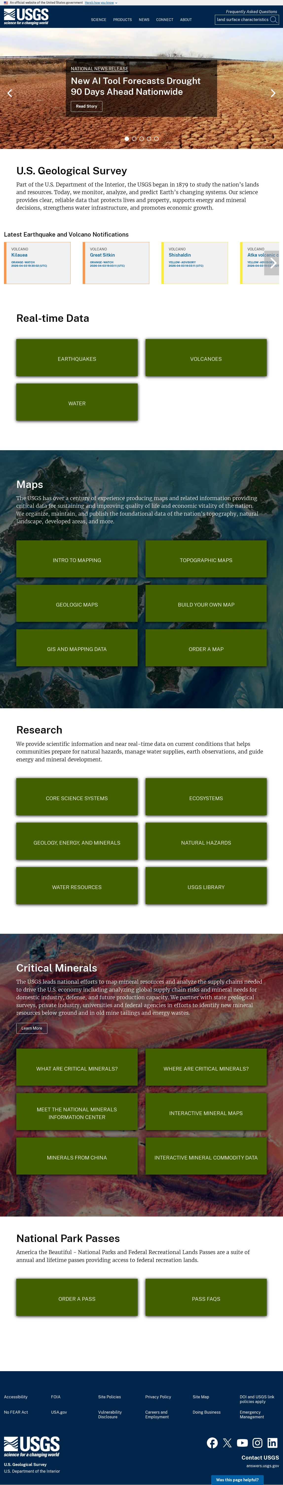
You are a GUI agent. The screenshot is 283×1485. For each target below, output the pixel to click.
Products (122, 20)
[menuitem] (99, 16)
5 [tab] (156, 139)
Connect (164, 20)
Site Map (201, 1397)
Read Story (86, 106)
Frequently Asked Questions (251, 11)
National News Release (99, 68)
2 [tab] (134, 139)
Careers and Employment (157, 1414)
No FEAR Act (16, 1412)
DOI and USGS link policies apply (257, 1399)
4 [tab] (149, 139)
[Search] (274, 20)
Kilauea (19, 255)
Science (98, 20)
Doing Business (207, 1412)
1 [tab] (127, 139)
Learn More (31, 1028)
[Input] (247, 20)
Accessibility (16, 1397)
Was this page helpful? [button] (237, 1480)
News (144, 20)
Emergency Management (252, 1414)
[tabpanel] (141, 88)
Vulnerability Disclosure (110, 1414)
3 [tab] (141, 139)
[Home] (26, 23)
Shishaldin (180, 255)
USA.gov (59, 1412)
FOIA (55, 1397)
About (186, 20)
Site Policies (109, 1397)
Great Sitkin (102, 255)
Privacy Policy (158, 1397)
